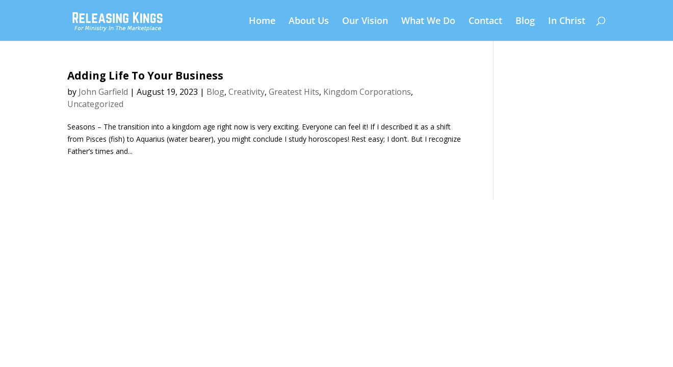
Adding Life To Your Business (145, 75)
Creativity (246, 91)
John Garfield (103, 91)
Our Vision (365, 22)
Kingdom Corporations (367, 91)
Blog (525, 22)
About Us (309, 22)
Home (262, 22)
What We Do (428, 22)
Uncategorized (95, 104)
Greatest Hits (294, 91)
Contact (485, 22)
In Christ (566, 22)
